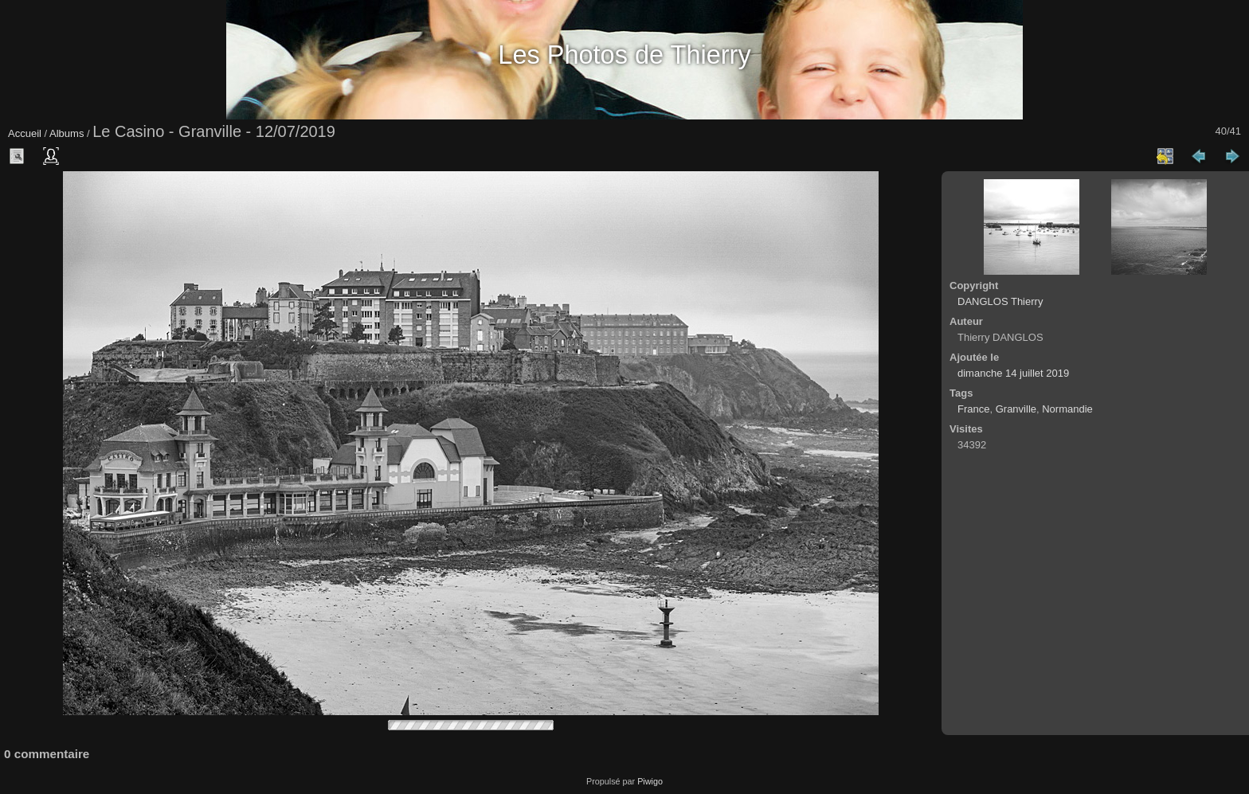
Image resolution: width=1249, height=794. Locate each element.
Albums (66, 133)
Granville (1016, 409)
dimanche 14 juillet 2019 (1013, 373)
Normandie (1067, 409)
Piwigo (650, 781)
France (973, 409)
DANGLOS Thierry (1000, 301)
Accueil (24, 133)
